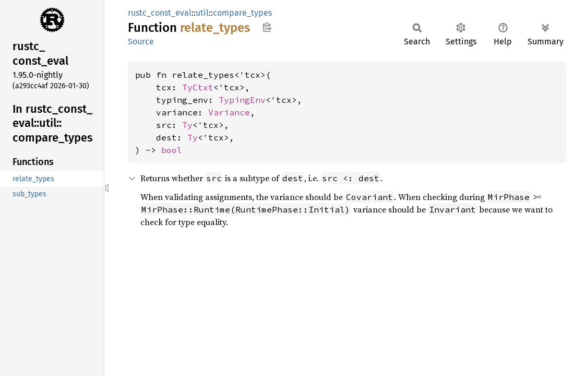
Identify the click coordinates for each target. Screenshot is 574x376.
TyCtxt (197, 87)
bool (171, 150)
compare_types (242, 13)
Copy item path (267, 27)
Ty (187, 125)
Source (141, 41)
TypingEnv (242, 100)
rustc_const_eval (160, 13)
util (202, 13)
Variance (229, 112)
